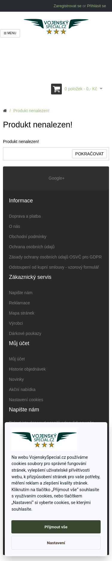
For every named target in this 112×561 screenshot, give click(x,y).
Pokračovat (89, 153)
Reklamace (19, 302)
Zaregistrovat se (67, 6)
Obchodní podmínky (27, 236)
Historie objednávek (27, 369)
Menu (10, 33)
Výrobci (16, 323)
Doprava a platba (25, 216)
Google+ (56, 178)
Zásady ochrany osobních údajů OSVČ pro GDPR (55, 257)
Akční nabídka (22, 389)
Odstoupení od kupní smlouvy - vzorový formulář (54, 267)
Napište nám (21, 292)
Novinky (16, 379)
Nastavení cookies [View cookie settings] (26, 399)
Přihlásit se (96, 6)
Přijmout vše (56, 526)
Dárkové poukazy (25, 333)
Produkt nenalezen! (31, 110)
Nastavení (56, 542)
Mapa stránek (21, 313)
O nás (14, 226)
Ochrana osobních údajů (32, 246)
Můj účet (17, 359)
